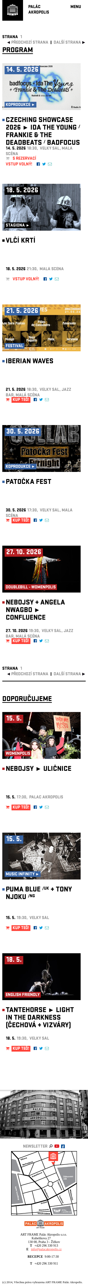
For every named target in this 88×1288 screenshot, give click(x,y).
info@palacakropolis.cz (46, 1249)
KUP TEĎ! (21, 400)
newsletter (35, 1146)
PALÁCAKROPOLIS (38, 10)
